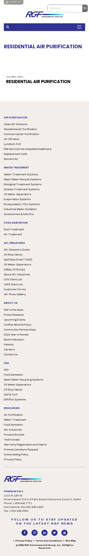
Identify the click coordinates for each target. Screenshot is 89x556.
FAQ (6, 370)
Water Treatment (15, 420)
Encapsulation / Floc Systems (22, 204)
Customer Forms (15, 289)
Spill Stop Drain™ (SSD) (18, 260)
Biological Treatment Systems (23, 184)
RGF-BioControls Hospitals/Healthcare (28, 149)
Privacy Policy (12, 459)
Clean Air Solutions (15, 124)
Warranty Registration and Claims (25, 445)
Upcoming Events (15, 320)
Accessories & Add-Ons (19, 214)
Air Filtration (11, 139)
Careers (9, 349)
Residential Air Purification (20, 129)
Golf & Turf (10, 395)
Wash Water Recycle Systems (22, 179)
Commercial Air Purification (21, 134)
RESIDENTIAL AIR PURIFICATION (38, 81)
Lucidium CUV (12, 144)
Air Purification (13, 415)
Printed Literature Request (21, 450)
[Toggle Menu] (80, 27)
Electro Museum (14, 340)
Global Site (13, 2)
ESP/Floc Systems (15, 399)
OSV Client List (13, 279)
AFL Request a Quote (17, 250)
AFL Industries (13, 430)
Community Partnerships (20, 330)
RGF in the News (13, 310)
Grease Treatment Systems (22, 189)
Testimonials (12, 440)
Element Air (11, 159)
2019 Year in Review (16, 335)
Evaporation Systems (17, 199)
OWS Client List (13, 284)
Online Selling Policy (16, 454)
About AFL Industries (17, 274)
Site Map (70, 541)
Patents (9, 344)
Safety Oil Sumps (14, 269)
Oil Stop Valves (13, 255)
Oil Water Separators (17, 194)
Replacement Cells (15, 154)
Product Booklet (14, 435)
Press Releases (14, 315)
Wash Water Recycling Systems (23, 380)
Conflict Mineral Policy (17, 325)
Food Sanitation (13, 375)
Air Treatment (13, 234)
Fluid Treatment (14, 229)
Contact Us (11, 354)
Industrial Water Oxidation (20, 209)
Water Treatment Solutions (21, 174)
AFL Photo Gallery (15, 294)
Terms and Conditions (48, 541)
